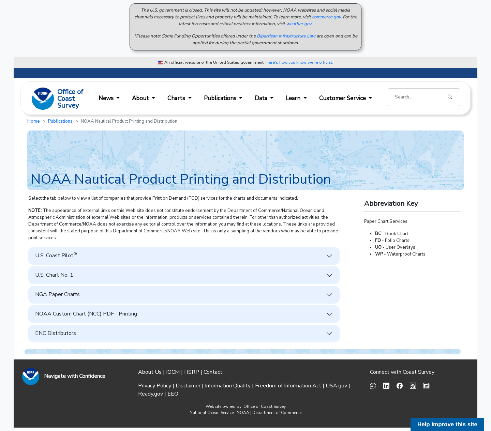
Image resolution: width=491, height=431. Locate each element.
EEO (172, 394)
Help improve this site (447, 424)
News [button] (107, 98)
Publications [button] (221, 98)
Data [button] (262, 98)
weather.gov (298, 24)
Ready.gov (150, 394)
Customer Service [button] (343, 98)
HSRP (191, 372)
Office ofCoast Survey (70, 99)
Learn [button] (294, 98)
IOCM (173, 372)
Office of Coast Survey (264, 406)
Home (33, 121)
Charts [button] (177, 98)
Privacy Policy (154, 385)
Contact (213, 372)
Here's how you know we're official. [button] (299, 62)
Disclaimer (188, 385)
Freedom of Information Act (288, 385)
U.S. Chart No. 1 (54, 275)
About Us (150, 372)
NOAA (243, 412)
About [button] (141, 98)
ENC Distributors (55, 333)
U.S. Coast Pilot (56, 255)
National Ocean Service (212, 412)
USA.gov (336, 385)
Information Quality (228, 385)
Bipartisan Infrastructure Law (286, 36)
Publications (60, 121)
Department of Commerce (276, 412)
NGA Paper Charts (57, 294)
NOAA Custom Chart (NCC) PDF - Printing (86, 314)
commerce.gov (326, 17)
